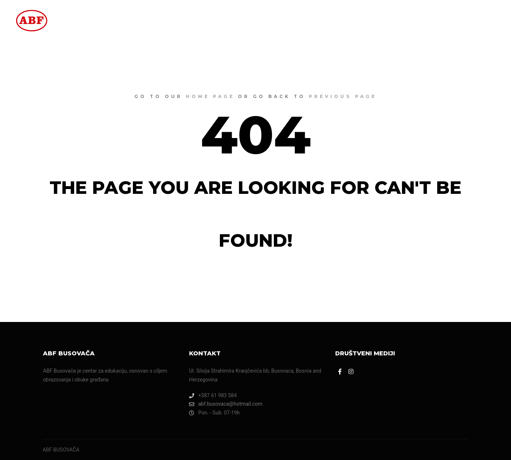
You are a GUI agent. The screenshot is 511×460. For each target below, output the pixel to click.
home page (210, 96)
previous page (343, 96)
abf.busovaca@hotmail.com (225, 404)
